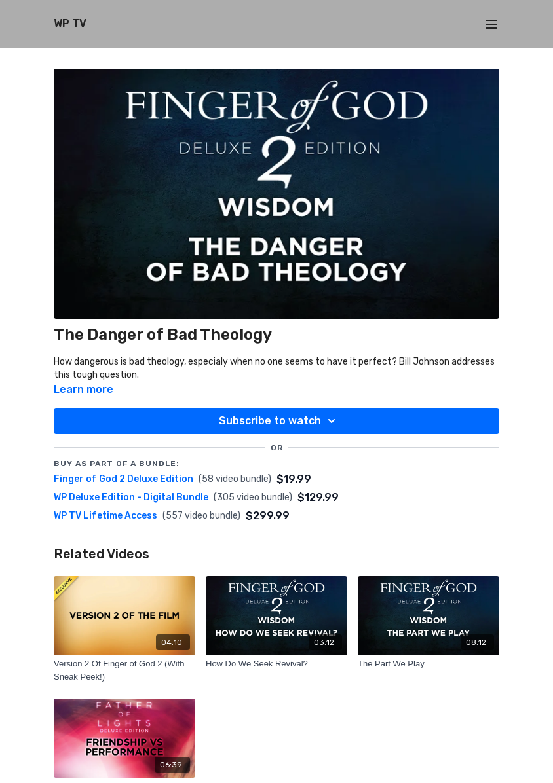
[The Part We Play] (428, 663)
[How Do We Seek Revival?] (276, 663)
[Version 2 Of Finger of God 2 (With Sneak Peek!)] (124, 670)
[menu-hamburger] (491, 24)
